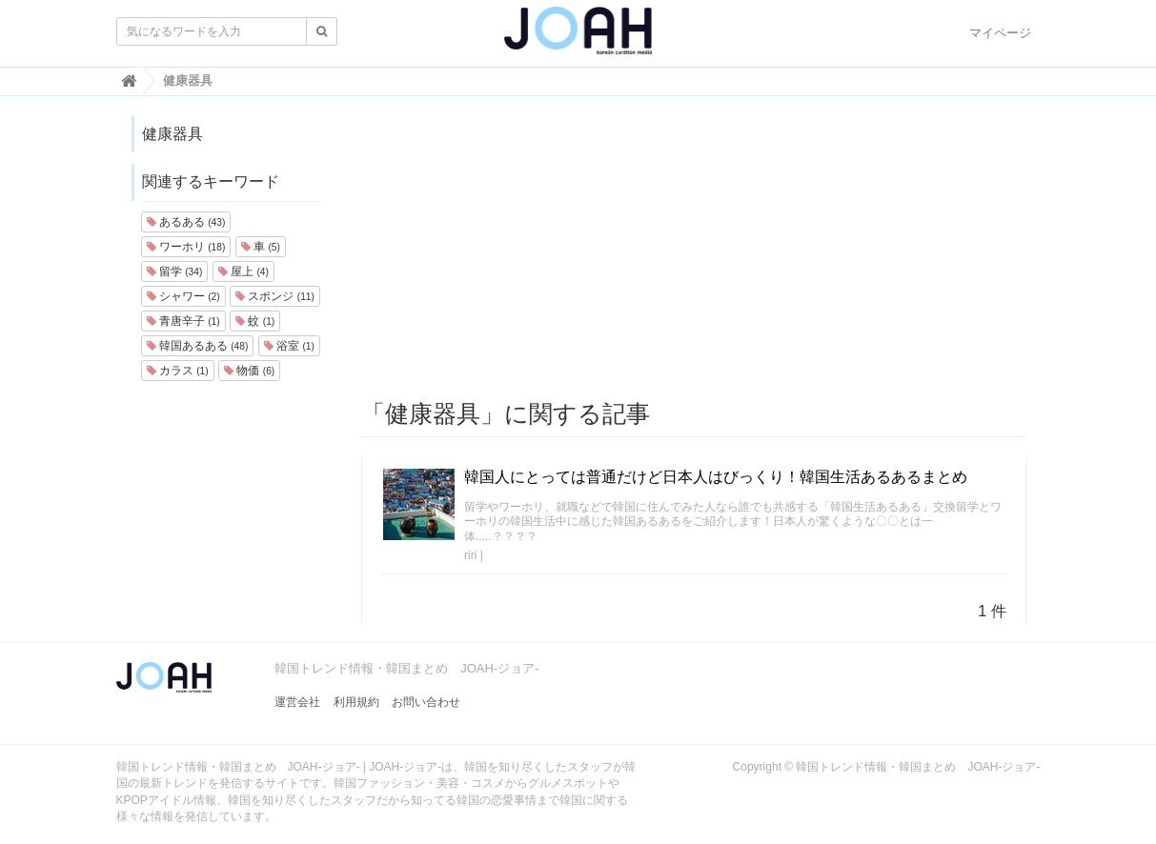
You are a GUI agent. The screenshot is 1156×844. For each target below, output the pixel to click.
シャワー (183, 296)
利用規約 (356, 702)
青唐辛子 (183, 321)
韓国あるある (198, 345)
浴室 (289, 345)
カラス (178, 370)
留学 (175, 271)
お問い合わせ (426, 702)
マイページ (1000, 33)
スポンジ (274, 296)
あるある (186, 222)
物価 (249, 370)
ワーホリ (186, 246)
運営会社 (297, 702)
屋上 (243, 271)
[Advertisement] (693, 248)
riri (470, 555)
